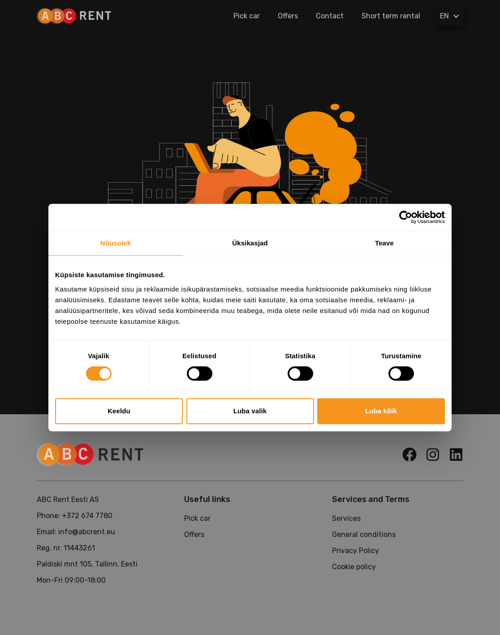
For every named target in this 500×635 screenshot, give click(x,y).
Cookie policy (354, 566)
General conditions (364, 534)
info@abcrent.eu (86, 532)
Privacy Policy (355, 550)
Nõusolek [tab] (115, 243)
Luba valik (250, 411)
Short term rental (391, 16)
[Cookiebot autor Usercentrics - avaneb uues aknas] (405, 217)
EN (450, 16)
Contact (330, 16)
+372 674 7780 (87, 515)
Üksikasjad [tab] (249, 243)
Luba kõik (381, 411)
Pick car (246, 16)
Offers (288, 16)
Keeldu (119, 411)
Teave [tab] (384, 243)
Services (346, 518)
